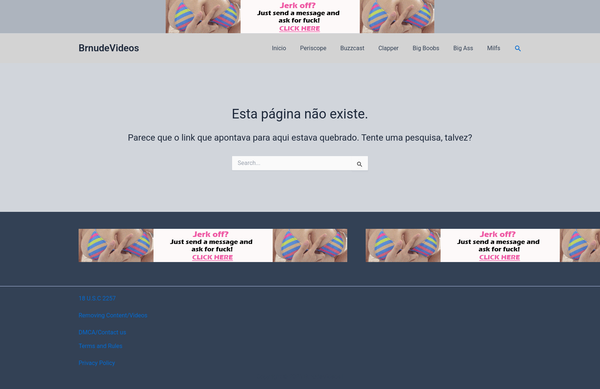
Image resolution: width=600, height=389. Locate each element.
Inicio (293, 48)
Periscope (325, 48)
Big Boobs (431, 48)
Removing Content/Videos (113, 315)
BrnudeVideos (109, 48)
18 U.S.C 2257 (97, 298)
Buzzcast (362, 48)
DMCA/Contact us (102, 332)
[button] (518, 48)
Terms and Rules (101, 346)
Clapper (396, 48)
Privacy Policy (97, 362)
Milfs (494, 48)
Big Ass (466, 48)
